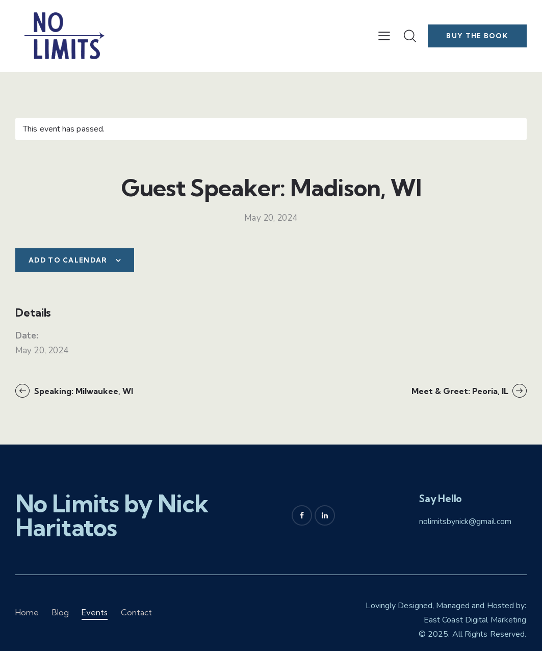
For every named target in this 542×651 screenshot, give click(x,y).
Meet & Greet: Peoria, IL (460, 391)
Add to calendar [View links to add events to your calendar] (68, 260)
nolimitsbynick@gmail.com (465, 521)
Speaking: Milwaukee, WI (82, 391)
